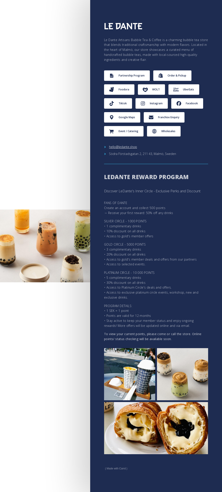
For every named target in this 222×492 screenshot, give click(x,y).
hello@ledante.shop (123, 147)
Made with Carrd (116, 468)
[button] (127, 75)
